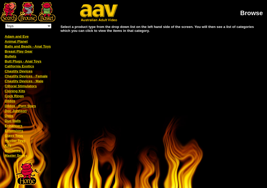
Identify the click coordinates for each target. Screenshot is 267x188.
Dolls (9, 116)
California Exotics (19, 66)
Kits (8, 146)
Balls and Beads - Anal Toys (28, 46)
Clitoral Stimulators (21, 86)
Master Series (16, 155)
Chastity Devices (19, 71)
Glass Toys (14, 136)
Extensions (14, 131)
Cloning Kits (15, 91)
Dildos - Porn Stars (20, 106)
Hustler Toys (15, 141)
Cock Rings (14, 96)
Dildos (10, 101)
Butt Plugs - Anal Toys (23, 61)
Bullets (10, 56)
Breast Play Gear (19, 51)
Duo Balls (13, 121)
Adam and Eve (17, 36)
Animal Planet (16, 41)
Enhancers (13, 126)
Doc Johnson (16, 111)
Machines (13, 150)
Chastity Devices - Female (26, 76)
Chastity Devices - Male (24, 81)
